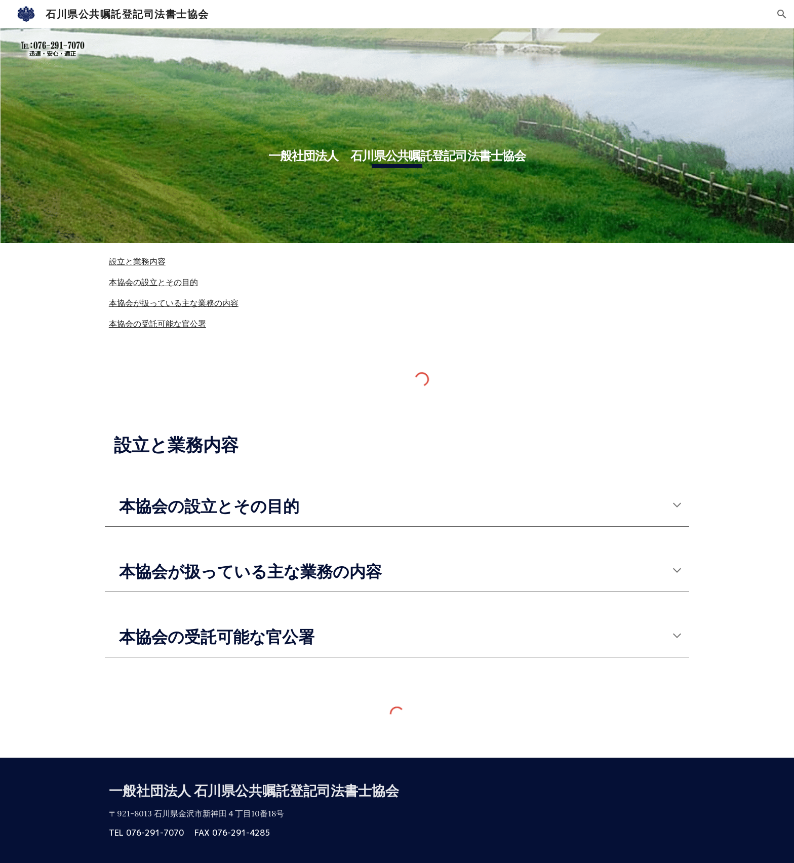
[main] (397, 136)
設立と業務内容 (137, 261)
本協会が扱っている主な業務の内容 (174, 303)
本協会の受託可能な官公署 (157, 324)
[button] (782, 14)
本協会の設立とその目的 (153, 282)
